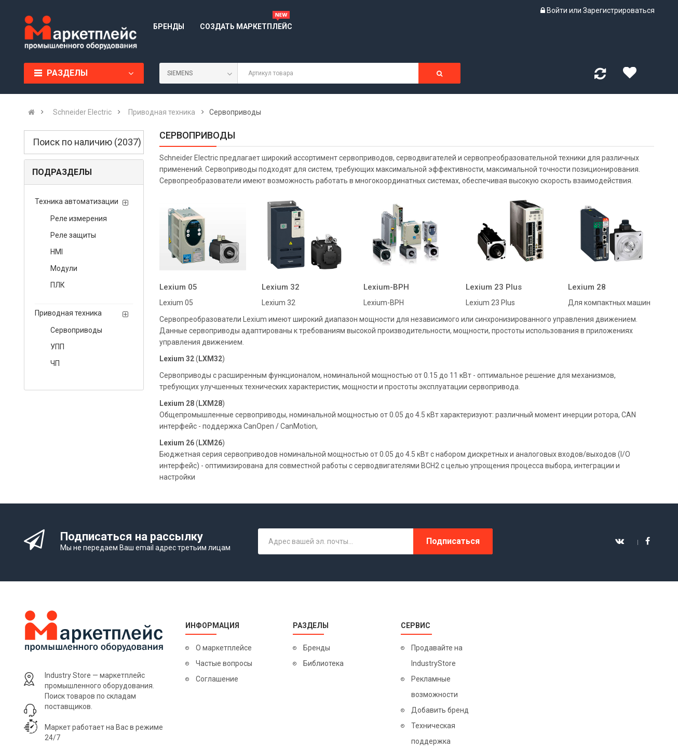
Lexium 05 (178, 287)
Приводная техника (68, 313)
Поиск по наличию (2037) (87, 142)
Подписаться (453, 541)
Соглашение (217, 679)
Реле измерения (78, 218)
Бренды (316, 648)
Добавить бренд (440, 710)
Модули (63, 268)
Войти (558, 10)
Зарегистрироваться (619, 10)
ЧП (55, 363)
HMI (56, 252)
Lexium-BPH (386, 287)
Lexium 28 (587, 287)
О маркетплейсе (224, 648)
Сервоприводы (76, 330)
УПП (57, 347)
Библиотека (323, 663)
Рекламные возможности (434, 687)
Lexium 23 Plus (494, 287)
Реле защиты (73, 235)
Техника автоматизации (76, 201)
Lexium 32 (281, 287)
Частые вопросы (224, 663)
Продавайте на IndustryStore (437, 656)
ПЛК (57, 285)
